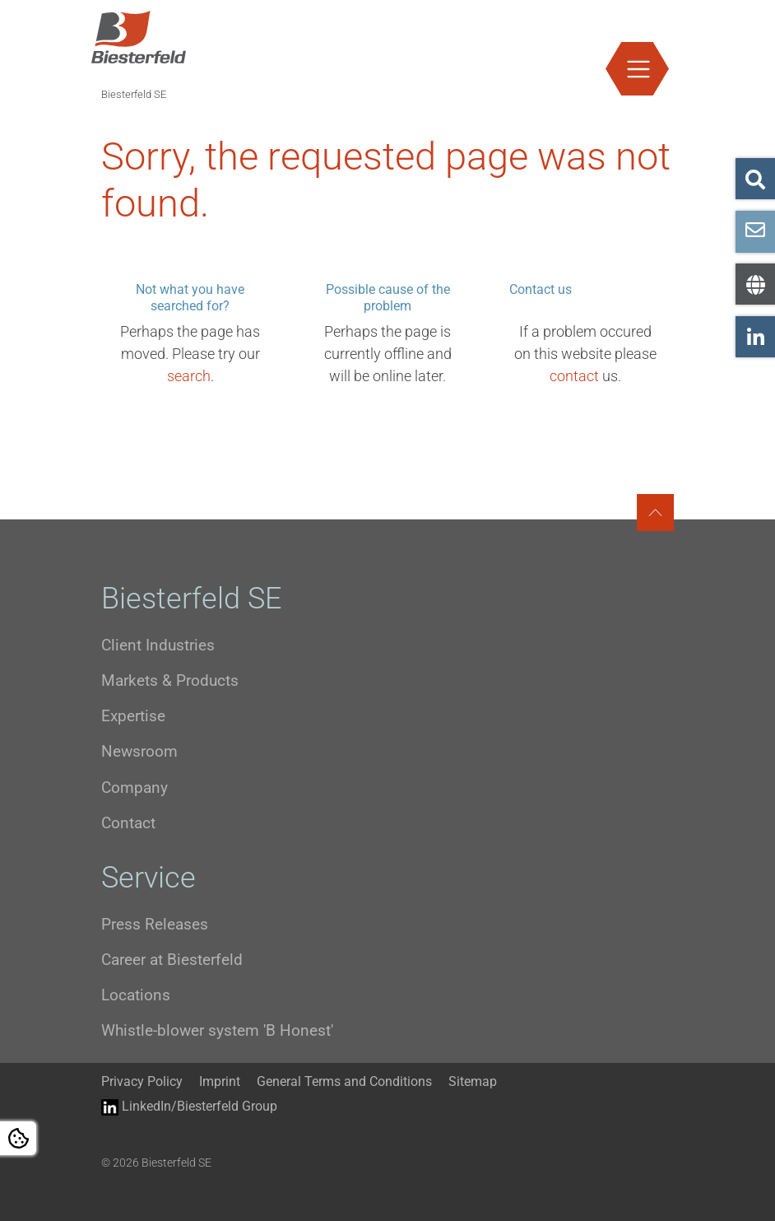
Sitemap (472, 1081)
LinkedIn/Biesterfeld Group (189, 1107)
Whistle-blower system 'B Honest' (217, 1030)
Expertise (133, 715)
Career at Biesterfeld (172, 959)
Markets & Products (170, 680)
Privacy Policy (142, 1081)
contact (574, 375)
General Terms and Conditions (344, 1081)
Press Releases (154, 924)
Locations (135, 995)
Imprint (219, 1081)
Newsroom (139, 751)
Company (134, 787)
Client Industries (158, 645)
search (189, 375)
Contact (128, 822)
